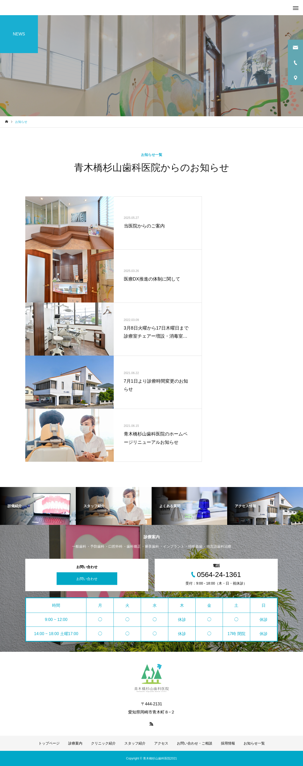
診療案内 (75, 743)
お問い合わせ (87, 579)
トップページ (49, 743)
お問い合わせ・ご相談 (194, 743)
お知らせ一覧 (254, 743)
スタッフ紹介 (135, 743)
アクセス (161, 743)
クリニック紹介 (103, 743)
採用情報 (228, 743)
